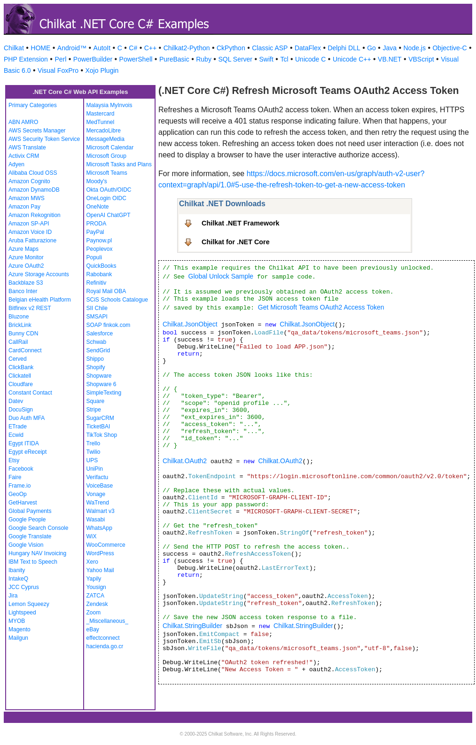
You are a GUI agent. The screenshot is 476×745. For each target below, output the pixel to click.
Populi (94, 257)
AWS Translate (27, 147)
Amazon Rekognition (34, 215)
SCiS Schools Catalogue (117, 299)
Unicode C (310, 59)
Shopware (99, 375)
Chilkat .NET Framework (241, 223)
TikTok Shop (101, 435)
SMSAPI (97, 316)
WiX (91, 536)
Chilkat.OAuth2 (185, 461)
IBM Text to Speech (32, 562)
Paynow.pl (99, 240)
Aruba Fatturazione (32, 240)
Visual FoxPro (58, 70)
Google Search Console (38, 528)
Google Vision (26, 545)
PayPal (95, 232)
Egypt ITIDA (23, 443)
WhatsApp (99, 528)
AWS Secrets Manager (37, 130)
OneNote (97, 206)
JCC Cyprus (23, 587)
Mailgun (18, 638)
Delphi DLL (344, 48)
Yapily (93, 578)
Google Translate (29, 536)
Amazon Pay (24, 206)
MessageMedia (105, 139)
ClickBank (20, 367)
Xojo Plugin (102, 70)
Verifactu (97, 477)
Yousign (96, 587)
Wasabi (95, 519)
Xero (92, 562)
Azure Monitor (26, 257)
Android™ (71, 48)
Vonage (96, 494)
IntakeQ (18, 578)
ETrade (17, 426)
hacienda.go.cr (105, 646)
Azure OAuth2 (26, 266)
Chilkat (14, 48)
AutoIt (102, 48)
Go (371, 48)
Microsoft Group (106, 156)
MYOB (16, 621)
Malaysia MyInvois (109, 105)
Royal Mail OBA (106, 291)
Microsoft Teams (106, 173)
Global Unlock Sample (221, 276)
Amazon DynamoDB (34, 189)
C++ (150, 48)
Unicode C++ (352, 59)
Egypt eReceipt (27, 452)
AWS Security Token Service (44, 139)
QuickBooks (101, 266)
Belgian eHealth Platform (39, 299)
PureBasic (174, 59)
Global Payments (29, 511)
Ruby (203, 59)
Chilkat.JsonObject (190, 324)
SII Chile (97, 308)
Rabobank (99, 274)
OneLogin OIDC (106, 198)
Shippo (95, 359)
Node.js (415, 48)
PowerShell (136, 59)
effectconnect (103, 638)
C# (133, 48)
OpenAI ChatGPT (108, 215)
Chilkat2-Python (187, 48)
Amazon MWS (26, 198)
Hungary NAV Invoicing (37, 553)
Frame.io (19, 485)
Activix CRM (23, 156)
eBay (92, 629)
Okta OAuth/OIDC (109, 189)
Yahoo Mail (100, 570)
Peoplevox (99, 249)
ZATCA (95, 595)
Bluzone (18, 316)
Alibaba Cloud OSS (32, 173)
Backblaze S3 (25, 282)
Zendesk (97, 604)
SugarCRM (100, 418)
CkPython (231, 48)
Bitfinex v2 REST (29, 308)
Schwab (96, 342)
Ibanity (16, 570)
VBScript (421, 59)
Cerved (17, 359)
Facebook (20, 469)
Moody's (96, 181)
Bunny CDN (23, 333)
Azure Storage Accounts (38, 274)
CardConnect (25, 350)
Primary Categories (32, 105)
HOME (40, 48)
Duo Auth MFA (26, 418)
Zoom (93, 612)
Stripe (93, 409)
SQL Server (235, 59)
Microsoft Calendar (110, 147)
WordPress (100, 553)
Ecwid (15, 435)
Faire (14, 477)
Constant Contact (30, 392)
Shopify (95, 367)
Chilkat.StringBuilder (192, 625)
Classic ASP (270, 48)
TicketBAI (98, 426)
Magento (19, 629)
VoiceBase (99, 485)
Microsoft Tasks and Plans (119, 164)
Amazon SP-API (28, 223)
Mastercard (100, 113)
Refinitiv (96, 282)
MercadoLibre (103, 130)
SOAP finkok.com (108, 325)
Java (389, 48)
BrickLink (19, 325)
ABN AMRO (23, 122)
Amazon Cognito (29, 181)
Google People (27, 519)
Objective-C (449, 48)
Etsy (13, 460)
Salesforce (99, 333)
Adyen (16, 164)
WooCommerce (105, 545)
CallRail (18, 342)
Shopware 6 (101, 384)
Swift (266, 59)
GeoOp (17, 494)
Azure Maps (23, 249)
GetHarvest (22, 502)
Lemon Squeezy (28, 604)
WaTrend (97, 502)
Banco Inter (22, 291)
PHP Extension (26, 59)
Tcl (284, 59)
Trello (93, 443)
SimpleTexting (104, 392)
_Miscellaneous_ (107, 621)
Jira (12, 595)
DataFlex (308, 48)
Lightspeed (22, 612)
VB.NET (390, 59)
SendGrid (98, 350)
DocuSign (20, 409)
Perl (60, 59)
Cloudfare (20, 384)
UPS (92, 460)
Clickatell (19, 375)
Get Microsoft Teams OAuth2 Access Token (321, 307)
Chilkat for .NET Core (236, 242)
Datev (15, 401)
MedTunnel (100, 122)
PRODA (96, 223)
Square (95, 401)
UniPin (94, 469)
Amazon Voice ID (30, 232)
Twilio (93, 452)
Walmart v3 (100, 511)
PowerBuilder (92, 59)
